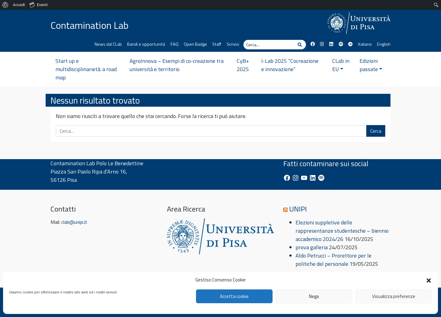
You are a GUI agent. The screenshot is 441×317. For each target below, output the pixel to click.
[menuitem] (5, 5)
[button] (429, 280)
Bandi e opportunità (146, 44)
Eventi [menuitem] (38, 4)
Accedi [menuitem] (19, 4)
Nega (314, 296)
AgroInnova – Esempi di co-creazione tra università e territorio (177, 65)
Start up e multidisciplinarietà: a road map (86, 69)
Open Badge (195, 44)
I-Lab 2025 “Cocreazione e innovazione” (289, 65)
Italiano (365, 44)
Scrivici (233, 44)
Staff (216, 44)
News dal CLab (108, 44)
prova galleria (312, 247)
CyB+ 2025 (243, 65)
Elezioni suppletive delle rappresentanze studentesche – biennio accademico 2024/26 (342, 230)
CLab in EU (340, 65)
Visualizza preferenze (393, 296)
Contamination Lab (90, 25)
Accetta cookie (234, 296)
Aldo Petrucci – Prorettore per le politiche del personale (333, 259)
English (383, 44)
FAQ (175, 44)
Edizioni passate (371, 65)
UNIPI (298, 208)
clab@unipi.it (74, 222)
